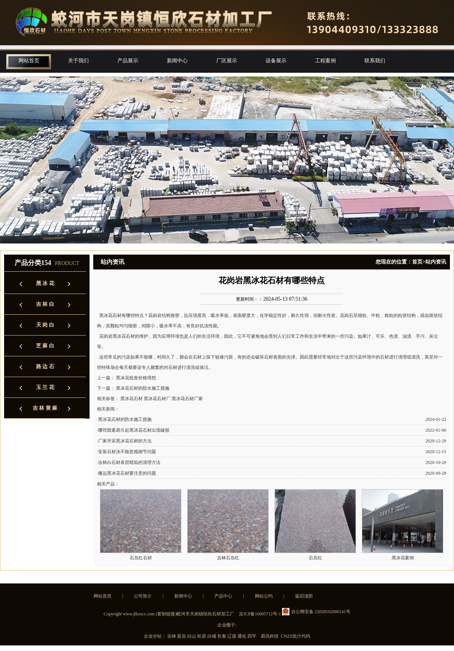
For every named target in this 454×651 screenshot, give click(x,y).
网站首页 (29, 60)
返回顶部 (304, 596)
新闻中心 (177, 60)
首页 (417, 262)
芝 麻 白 (45, 346)
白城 (212, 636)
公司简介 (143, 596)
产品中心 (223, 596)
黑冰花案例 (403, 557)
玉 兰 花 (45, 387)
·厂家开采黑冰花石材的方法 (124, 441)
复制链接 (166, 613)
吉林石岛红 (228, 557)
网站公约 (264, 596)
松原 (202, 636)
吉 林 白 (45, 304)
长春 (222, 636)
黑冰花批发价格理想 (136, 377)
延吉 (182, 636)
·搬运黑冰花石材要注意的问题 (126, 473)
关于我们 (78, 60)
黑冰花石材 (109, 315)
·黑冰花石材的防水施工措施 (124, 419)
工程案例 (325, 60)
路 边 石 (45, 366)
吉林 (172, 636)
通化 (242, 636)
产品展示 (127, 60)
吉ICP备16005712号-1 (260, 613)
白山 (192, 636)
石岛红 (315, 557)
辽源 (232, 636)
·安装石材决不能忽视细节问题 (126, 451)
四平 (252, 636)
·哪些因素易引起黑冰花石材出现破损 (133, 430)
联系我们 (374, 60)
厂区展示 (226, 60)
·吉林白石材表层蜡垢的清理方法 (128, 462)
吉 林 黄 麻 (45, 408)
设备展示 (276, 60)
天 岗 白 (45, 325)
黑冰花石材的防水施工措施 (142, 388)
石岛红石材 (141, 557)
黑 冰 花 (45, 283)
